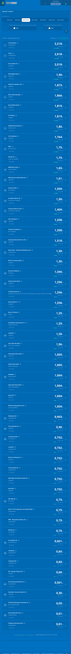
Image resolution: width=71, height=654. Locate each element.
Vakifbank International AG (15, 623)
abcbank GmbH (12, 188)
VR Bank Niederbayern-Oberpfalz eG (18, 602)
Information (56, 1)
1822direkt (11, 550)
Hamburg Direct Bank (14, 281)
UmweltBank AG (12, 540)
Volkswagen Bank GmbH (15, 354)
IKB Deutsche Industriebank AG (17, 177)
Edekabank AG (12, 416)
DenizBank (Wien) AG (14, 198)
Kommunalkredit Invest (14, 613)
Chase (10, 53)
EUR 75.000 (51, 20)
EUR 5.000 (17, 20)
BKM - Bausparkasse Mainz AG (16, 519)
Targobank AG (12, 561)
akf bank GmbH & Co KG (15, 208)
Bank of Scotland (13, 312)
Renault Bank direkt (13, 105)
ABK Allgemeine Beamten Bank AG (17, 478)
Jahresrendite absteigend (63, 38)
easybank (11, 333)
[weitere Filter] (66, 31)
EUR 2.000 (9, 20)
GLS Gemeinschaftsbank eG (16, 582)
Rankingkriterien (30, 634)
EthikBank (11, 374)
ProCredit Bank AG (13, 426)
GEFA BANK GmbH (13, 74)
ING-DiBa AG (11, 499)
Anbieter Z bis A (54, 38)
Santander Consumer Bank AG (16, 592)
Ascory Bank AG (12, 63)
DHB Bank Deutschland (14, 126)
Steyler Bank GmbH (13, 364)
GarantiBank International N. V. (16, 322)
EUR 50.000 (43, 20)
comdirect (11, 447)
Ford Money (11, 115)
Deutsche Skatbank (13, 271)
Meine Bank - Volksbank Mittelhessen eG (19, 250)
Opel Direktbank (12, 219)
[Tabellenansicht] (45, 4)
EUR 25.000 (34, 20)
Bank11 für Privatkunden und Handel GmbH (20, 509)
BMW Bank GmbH (13, 167)
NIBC (9, 146)
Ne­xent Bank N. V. (13, 302)
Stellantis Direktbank (14, 229)
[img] (58, 58)
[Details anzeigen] (65, 45)
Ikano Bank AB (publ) (14, 343)
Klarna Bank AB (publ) (14, 94)
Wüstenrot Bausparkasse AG (16, 405)
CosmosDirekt (12, 43)
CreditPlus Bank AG (13, 291)
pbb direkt (11, 488)
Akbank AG (11, 157)
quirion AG (11, 395)
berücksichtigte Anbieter (19, 634)
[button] (35, 45)
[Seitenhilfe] (66, 4)
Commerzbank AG (13, 467)
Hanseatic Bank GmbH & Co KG (17, 240)
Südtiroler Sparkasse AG (15, 84)
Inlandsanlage (11, 47)
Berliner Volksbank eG (14, 457)
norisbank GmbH (13, 436)
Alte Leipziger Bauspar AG (15, 571)
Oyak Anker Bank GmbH (14, 385)
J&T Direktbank (12, 136)
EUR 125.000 (60, 20)
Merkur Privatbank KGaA (15, 260)
